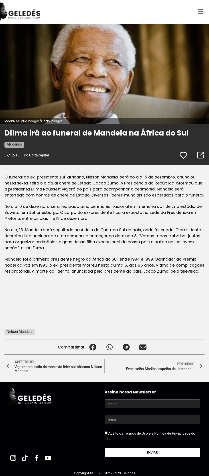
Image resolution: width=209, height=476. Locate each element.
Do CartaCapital (36, 155)
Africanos (14, 144)
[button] (93, 347)
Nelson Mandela (19, 331)
